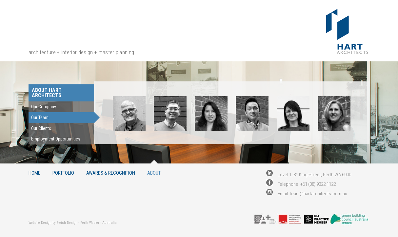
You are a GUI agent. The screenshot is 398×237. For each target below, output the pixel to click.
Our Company (43, 106)
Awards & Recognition (110, 173)
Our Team (40, 117)
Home (34, 173)
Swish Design (67, 223)
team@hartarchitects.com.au (318, 194)
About (154, 173)
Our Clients (41, 128)
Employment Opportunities (55, 138)
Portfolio (63, 173)
